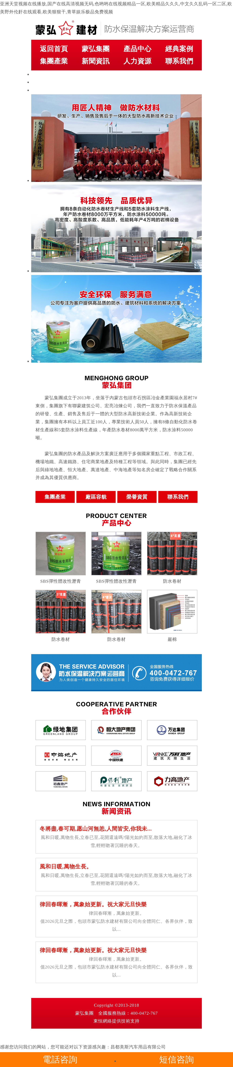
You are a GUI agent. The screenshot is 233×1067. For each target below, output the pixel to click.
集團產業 (54, 61)
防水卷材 (172, 581)
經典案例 (179, 49)
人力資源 (137, 61)
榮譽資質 (137, 497)
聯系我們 (179, 61)
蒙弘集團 (96, 49)
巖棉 (172, 639)
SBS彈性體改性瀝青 (60, 581)
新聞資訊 (96, 61)
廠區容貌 (96, 497)
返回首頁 (54, 49)
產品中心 (137, 49)
